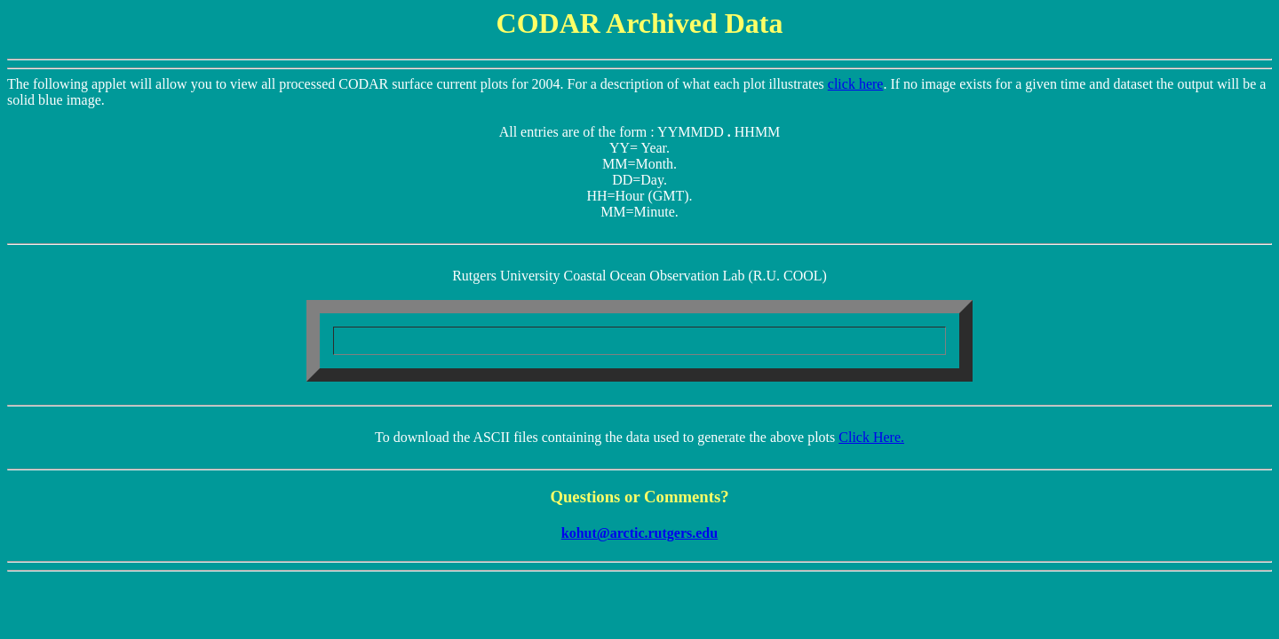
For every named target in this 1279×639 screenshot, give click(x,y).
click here (856, 83)
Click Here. (871, 437)
